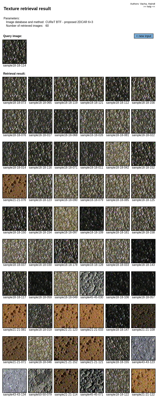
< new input (143, 36)
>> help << (149, 6)
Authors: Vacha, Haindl (142, 3)
